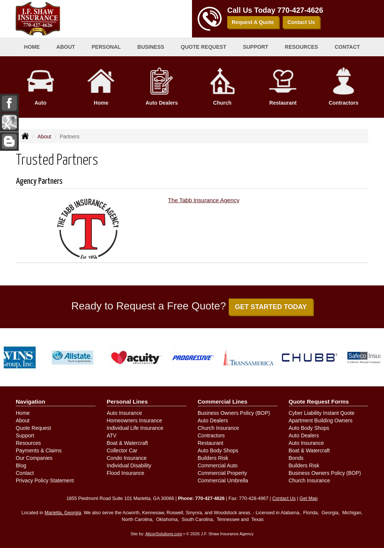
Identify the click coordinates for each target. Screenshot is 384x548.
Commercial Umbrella (223, 480)
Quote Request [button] (203, 47)
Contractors (211, 435)
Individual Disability (129, 465)
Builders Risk (213, 458)
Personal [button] (106, 47)
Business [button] (150, 47)
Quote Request (33, 428)
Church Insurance (218, 428)
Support (25, 435)
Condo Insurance (127, 458)
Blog (21, 465)
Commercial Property (222, 473)
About (44, 137)
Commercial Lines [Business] (223, 401)
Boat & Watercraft (127, 443)
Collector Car (122, 450)
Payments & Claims (39, 450)
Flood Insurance (125, 473)
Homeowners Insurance (134, 420)
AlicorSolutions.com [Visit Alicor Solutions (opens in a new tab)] (164, 533)
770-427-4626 (300, 10)
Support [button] (255, 47)
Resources (28, 443)
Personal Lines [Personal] (127, 401)
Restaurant (210, 443)
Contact (347, 47)
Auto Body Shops (218, 450)
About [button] (65, 47)
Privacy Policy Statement (45, 480)
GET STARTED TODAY (271, 307)
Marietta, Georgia (63, 512)
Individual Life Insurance (135, 428)
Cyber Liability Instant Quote (322, 413)
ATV (112, 435)
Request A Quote (253, 22)
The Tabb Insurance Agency (204, 200)
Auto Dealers (213, 420)
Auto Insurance (124, 413)
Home (32, 47)
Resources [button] (301, 47)
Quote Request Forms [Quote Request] (319, 401)
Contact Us (301, 22)
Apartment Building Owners (320, 420)
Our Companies (34, 458)
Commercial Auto (218, 465)
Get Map (309, 498)
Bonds (296, 458)
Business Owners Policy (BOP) (234, 413)
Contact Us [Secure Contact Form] (284, 498)
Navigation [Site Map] (30, 401)
